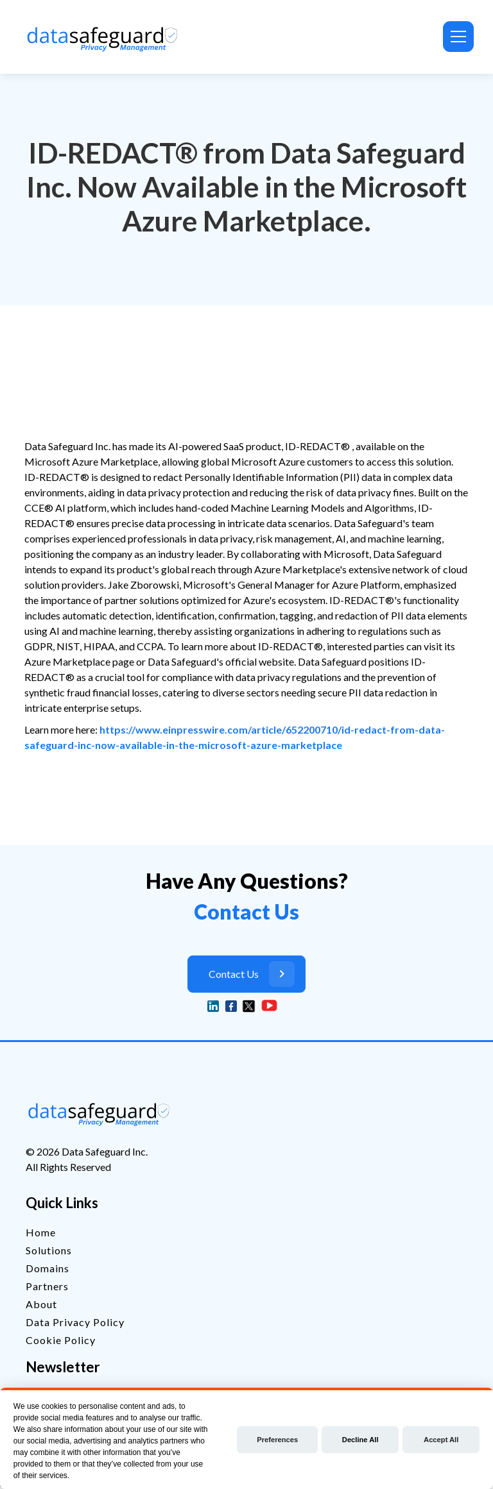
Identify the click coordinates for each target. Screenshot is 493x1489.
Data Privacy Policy (75, 1322)
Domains (47, 1268)
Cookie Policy (61, 1340)
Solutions (49, 1250)
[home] (104, 37)
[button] (456, 36)
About (41, 1304)
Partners (47, 1286)
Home (41, 1232)
